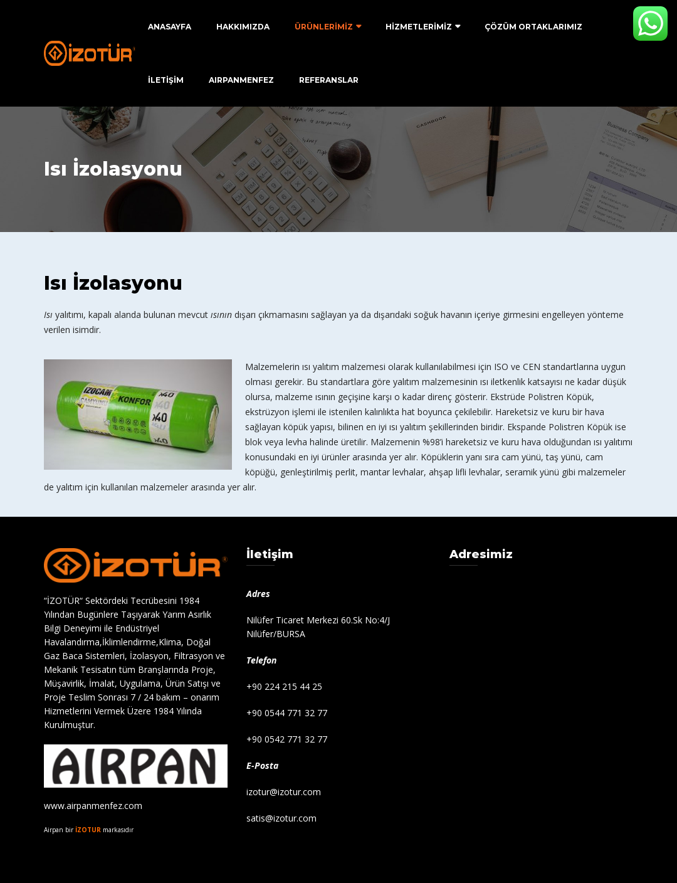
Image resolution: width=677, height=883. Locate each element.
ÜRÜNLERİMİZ (324, 26)
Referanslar (329, 80)
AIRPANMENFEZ (241, 80)
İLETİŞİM (166, 80)
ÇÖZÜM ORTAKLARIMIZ (533, 26)
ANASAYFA (169, 26)
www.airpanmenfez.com (93, 806)
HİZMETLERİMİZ (419, 26)
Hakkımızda (243, 26)
